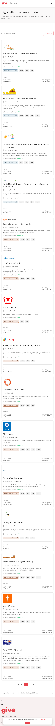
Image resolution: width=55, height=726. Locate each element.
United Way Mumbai (12, 650)
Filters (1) (48, 33)
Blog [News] (2, 704)
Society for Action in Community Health (21, 345)
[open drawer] (51, 3)
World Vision (9, 606)
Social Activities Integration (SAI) (18, 562)
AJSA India (8, 434)
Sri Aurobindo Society (13, 478)
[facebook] (7, 717)
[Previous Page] (13, 684)
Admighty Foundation (13, 522)
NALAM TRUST (10, 308)
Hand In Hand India (12, 263)
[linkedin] (11, 717)
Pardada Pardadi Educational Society (20, 54)
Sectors (3, 701)
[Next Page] (41, 684)
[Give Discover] (9, 3)
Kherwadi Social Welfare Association (19, 99)
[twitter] (15, 717)
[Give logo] (27, 710)
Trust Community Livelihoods (17, 224)
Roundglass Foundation (13, 390)
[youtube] (2, 717)
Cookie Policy (43, 719)
